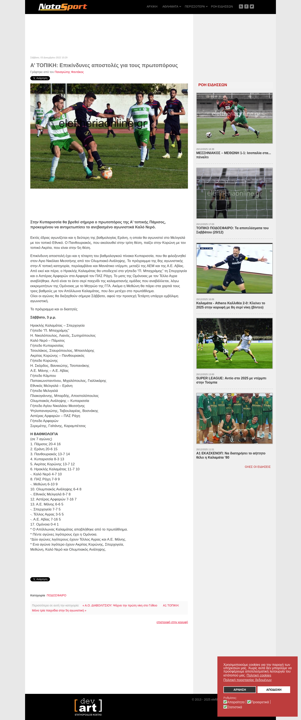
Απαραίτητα (236, 702)
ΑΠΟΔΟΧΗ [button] (274, 689)
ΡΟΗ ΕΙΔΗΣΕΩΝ (212, 85)
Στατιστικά (234, 707)
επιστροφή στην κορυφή (172, 622)
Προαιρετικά (260, 702)
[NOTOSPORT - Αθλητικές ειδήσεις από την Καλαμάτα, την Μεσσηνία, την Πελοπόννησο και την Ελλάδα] (62, 7)
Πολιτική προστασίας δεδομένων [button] (247, 680)
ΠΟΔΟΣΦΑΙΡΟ (56, 595)
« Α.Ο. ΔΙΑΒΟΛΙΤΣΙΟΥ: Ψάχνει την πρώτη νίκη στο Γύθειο (120, 605)
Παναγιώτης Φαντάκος (69, 72)
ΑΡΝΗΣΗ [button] (239, 689)
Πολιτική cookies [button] (259, 675)
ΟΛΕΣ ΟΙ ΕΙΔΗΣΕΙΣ (258, 466)
